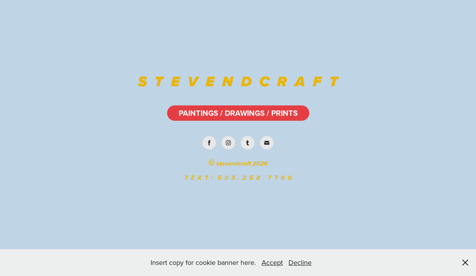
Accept (272, 262)
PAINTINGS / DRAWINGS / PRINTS (238, 112)
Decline (300, 262)
